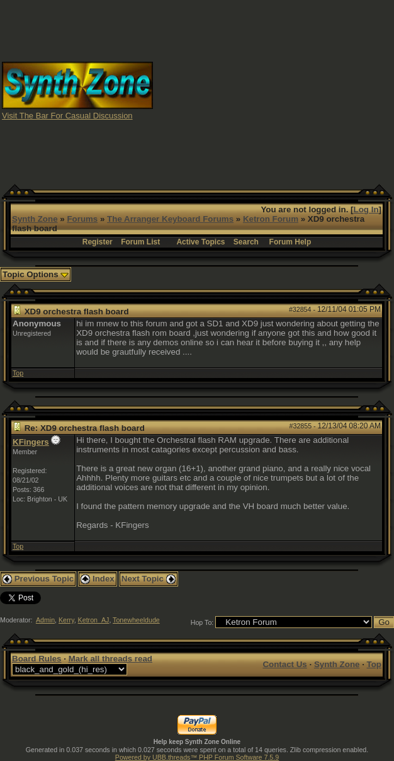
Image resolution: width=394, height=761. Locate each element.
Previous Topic (38, 578)
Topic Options (36, 274)
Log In (366, 209)
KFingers (31, 442)
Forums (82, 219)
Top (18, 373)
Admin (45, 620)
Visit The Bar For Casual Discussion (67, 115)
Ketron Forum (270, 219)
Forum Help (290, 241)
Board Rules (37, 658)
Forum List (140, 241)
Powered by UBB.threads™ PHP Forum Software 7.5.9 (197, 757)
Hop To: (202, 622)
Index (98, 578)
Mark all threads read (110, 658)
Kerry (66, 620)
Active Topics (200, 241)
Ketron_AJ (94, 620)
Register (97, 241)
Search (246, 241)
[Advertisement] (273, 90)
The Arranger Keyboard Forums (170, 219)
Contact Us (284, 664)
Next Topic (148, 578)
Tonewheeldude (136, 620)
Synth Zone (35, 219)
